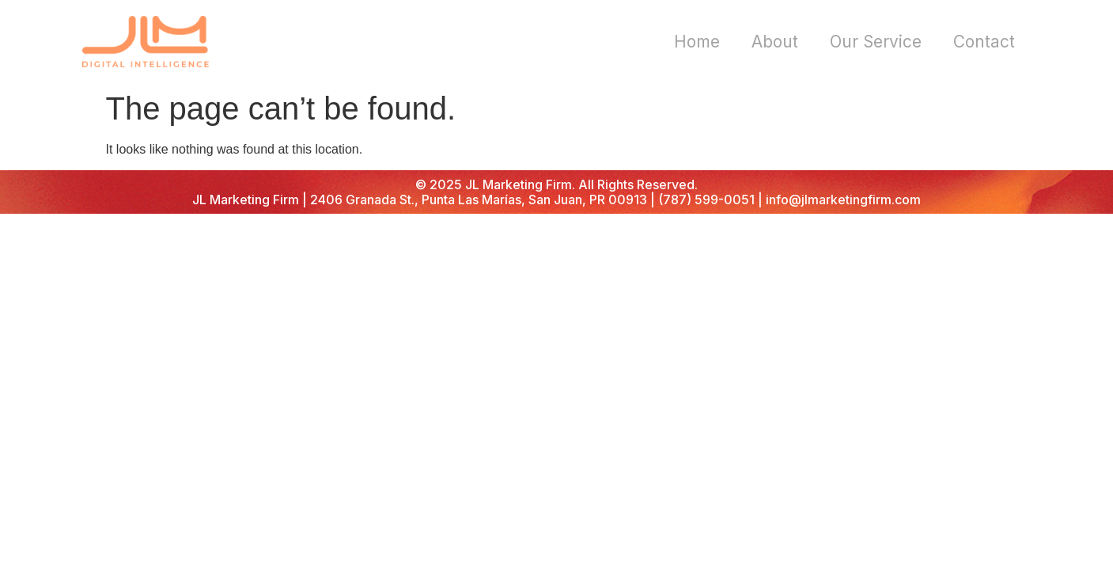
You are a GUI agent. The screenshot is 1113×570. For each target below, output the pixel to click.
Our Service (876, 41)
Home (697, 41)
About (774, 41)
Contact (984, 41)
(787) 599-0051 (706, 199)
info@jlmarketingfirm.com (843, 199)
